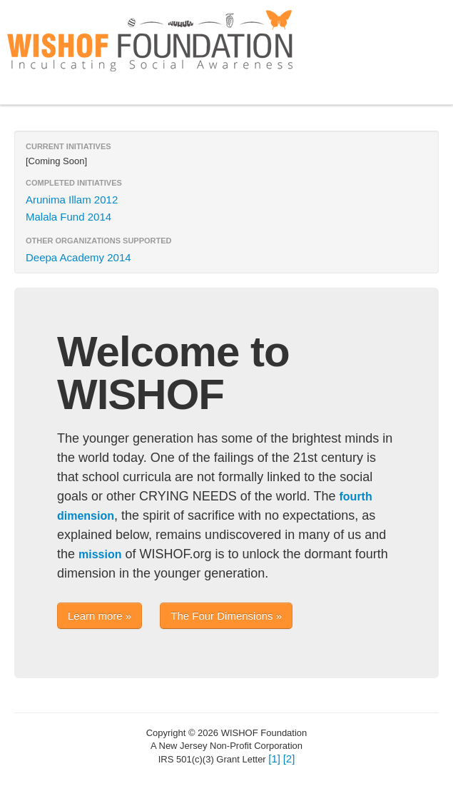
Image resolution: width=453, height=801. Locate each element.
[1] (274, 758)
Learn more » (99, 616)
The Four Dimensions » (226, 616)
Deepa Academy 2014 (78, 257)
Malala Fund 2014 (68, 217)
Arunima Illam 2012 (72, 199)
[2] (289, 758)
